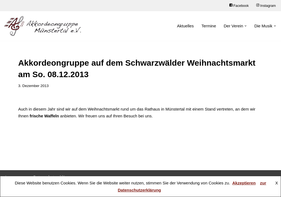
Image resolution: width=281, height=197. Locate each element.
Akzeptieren (244, 183)
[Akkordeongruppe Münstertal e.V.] (42, 26)
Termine (208, 26)
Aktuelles (185, 26)
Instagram (266, 6)
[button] (246, 26)
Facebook (239, 6)
